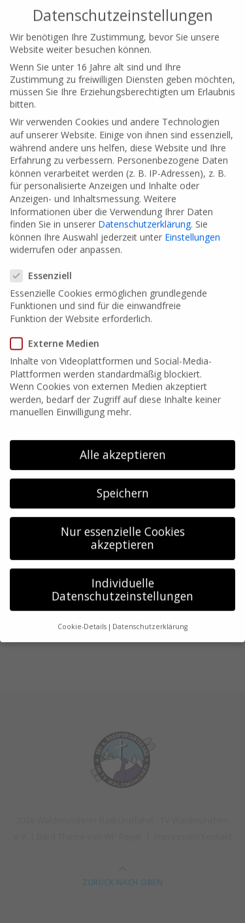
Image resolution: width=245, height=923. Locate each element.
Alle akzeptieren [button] (123, 441)
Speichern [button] (123, 480)
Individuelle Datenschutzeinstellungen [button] (122, 576)
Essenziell (45, 262)
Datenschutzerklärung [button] (150, 613)
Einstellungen (192, 224)
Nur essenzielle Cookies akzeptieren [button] (123, 524)
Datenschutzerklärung (144, 211)
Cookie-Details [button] (81, 613)
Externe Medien (59, 330)
